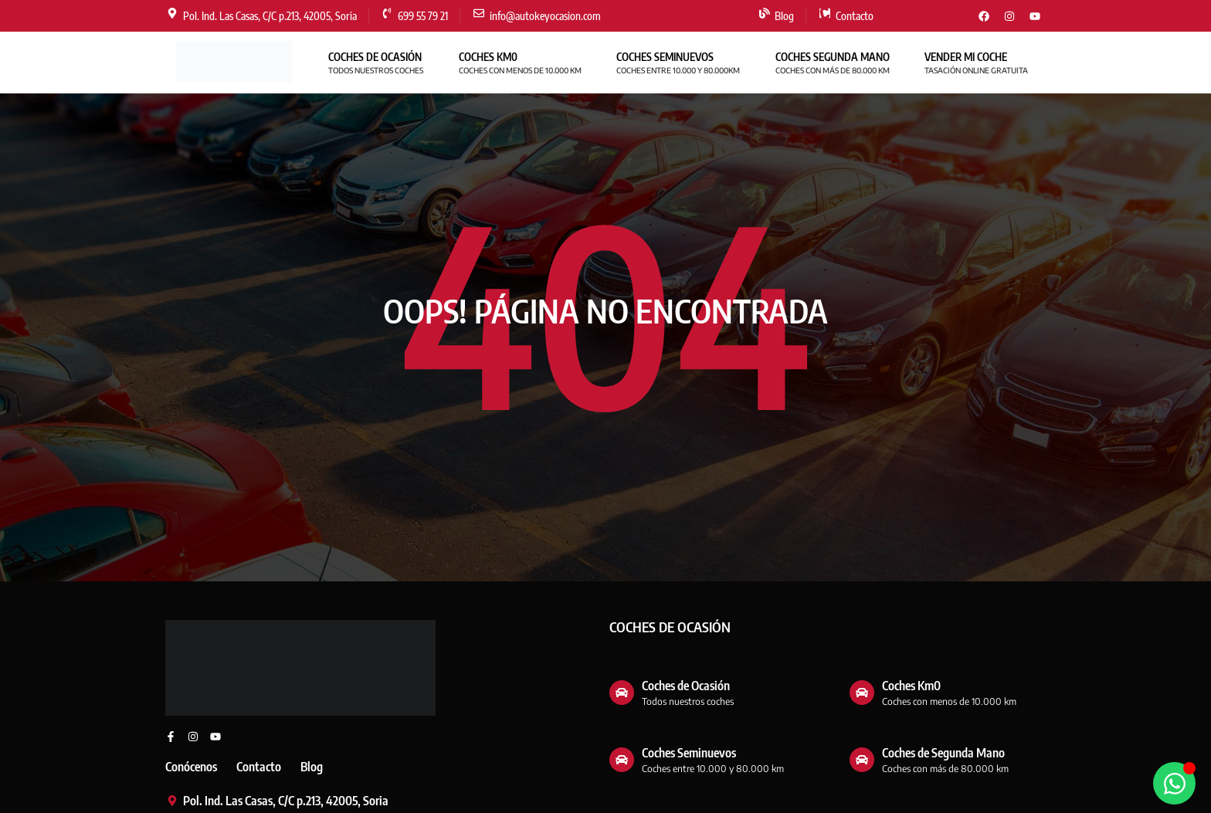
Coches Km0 (911, 685)
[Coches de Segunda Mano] (862, 759)
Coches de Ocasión (686, 685)
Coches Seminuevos (689, 752)
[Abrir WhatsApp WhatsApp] (1174, 783)
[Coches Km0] (862, 692)
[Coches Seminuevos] (621, 759)
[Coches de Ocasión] (621, 692)
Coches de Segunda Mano (943, 752)
